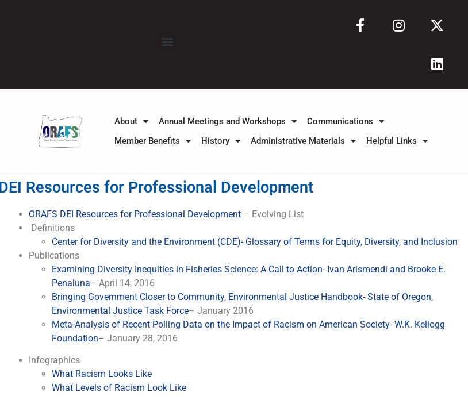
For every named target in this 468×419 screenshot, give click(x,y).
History (220, 141)
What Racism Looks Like (102, 373)
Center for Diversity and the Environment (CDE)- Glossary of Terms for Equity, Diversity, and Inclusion (255, 241)
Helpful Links (397, 141)
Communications (345, 121)
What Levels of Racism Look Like (119, 387)
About (131, 121)
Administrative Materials (303, 141)
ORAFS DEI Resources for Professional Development (136, 214)
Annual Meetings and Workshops (228, 121)
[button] (167, 41)
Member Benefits (152, 141)
